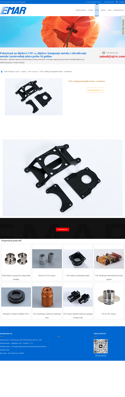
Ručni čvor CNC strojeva (47, 287)
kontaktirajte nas (110, 2)
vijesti (110, 10)
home (17, 71)
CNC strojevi (33, 71)
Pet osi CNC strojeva (109, 325)
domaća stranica (81, 10)
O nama (90, 10)
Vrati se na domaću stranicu (94, 2)
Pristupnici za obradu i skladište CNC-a (16, 325)
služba (97, 10)
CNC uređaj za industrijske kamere (78, 287)
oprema (103, 10)
